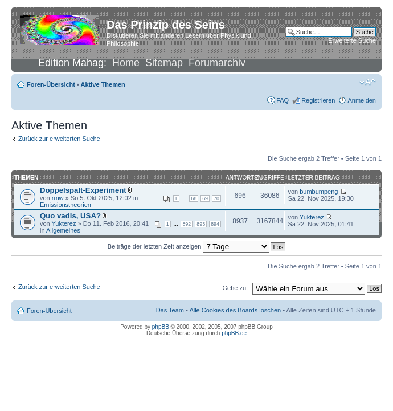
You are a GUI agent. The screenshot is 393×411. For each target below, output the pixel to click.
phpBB (160, 327)
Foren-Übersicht (51, 84)
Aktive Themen (103, 84)
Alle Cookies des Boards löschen (235, 310)
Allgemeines (63, 230)
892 (186, 224)
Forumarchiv (217, 62)
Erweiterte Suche (352, 40)
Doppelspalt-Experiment (83, 190)
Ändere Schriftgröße (367, 82)
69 (205, 198)
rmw (58, 197)
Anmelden (361, 100)
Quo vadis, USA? (70, 215)
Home (126, 62)
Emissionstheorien (65, 204)
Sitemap (164, 62)
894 (215, 224)
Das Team (170, 310)
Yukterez (64, 223)
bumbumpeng (319, 191)
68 (194, 198)
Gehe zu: (235, 287)
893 (201, 224)
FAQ (282, 100)
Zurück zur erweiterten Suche (59, 138)
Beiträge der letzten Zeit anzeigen (189, 246)
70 (216, 198)
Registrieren (318, 100)
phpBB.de (234, 333)
